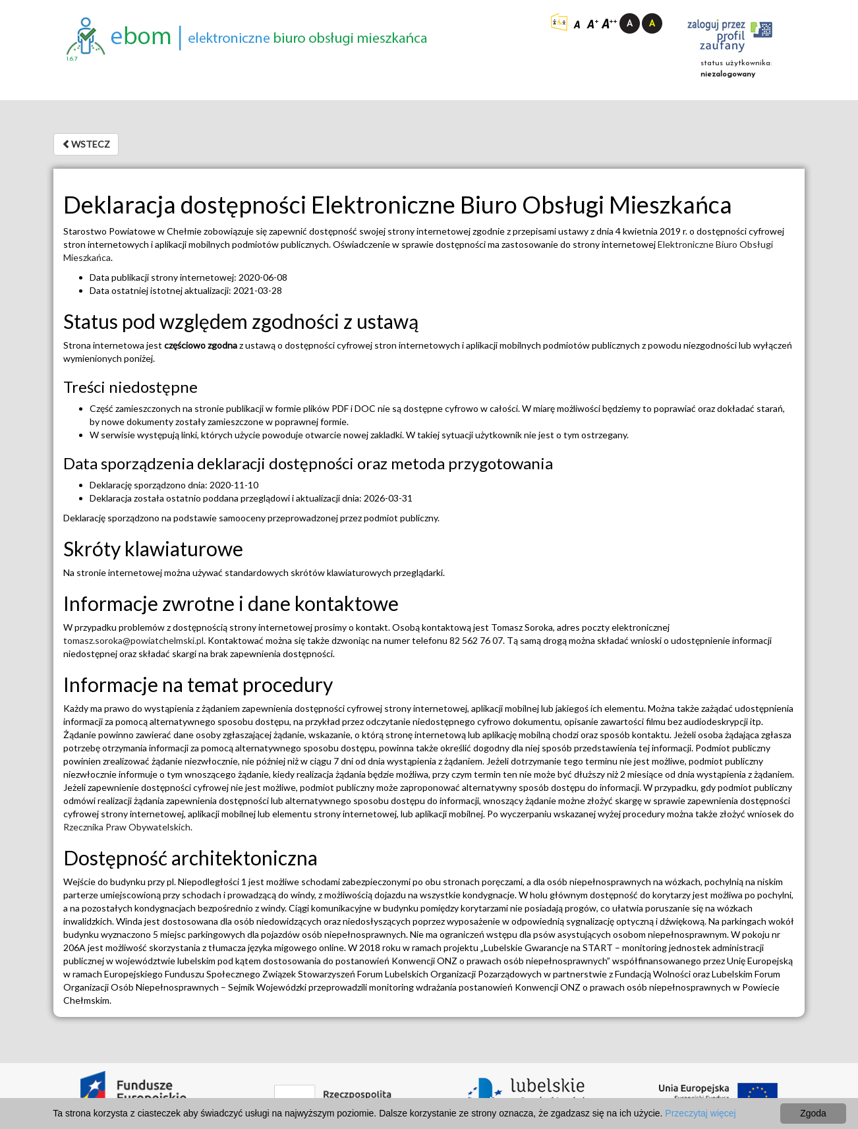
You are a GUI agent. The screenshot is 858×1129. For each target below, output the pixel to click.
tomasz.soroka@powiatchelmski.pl (133, 640)
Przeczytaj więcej (700, 1113)
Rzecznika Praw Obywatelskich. (127, 826)
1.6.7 (72, 59)
